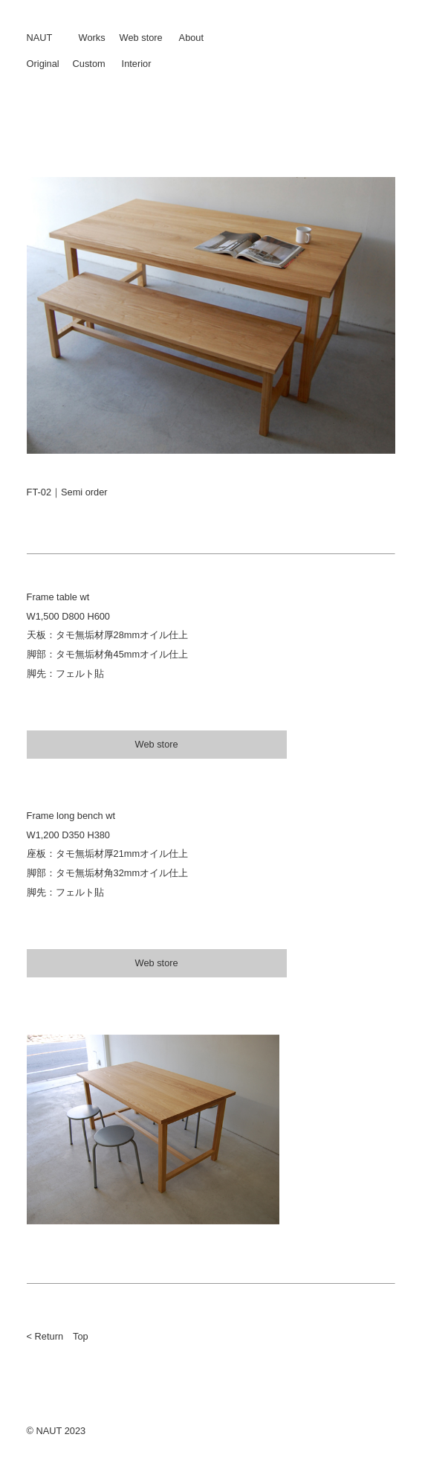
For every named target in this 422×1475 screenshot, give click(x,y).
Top (80, 1336)
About (191, 37)
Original (43, 63)
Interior (137, 63)
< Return (45, 1336)
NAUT (40, 37)
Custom (89, 63)
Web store (141, 37)
